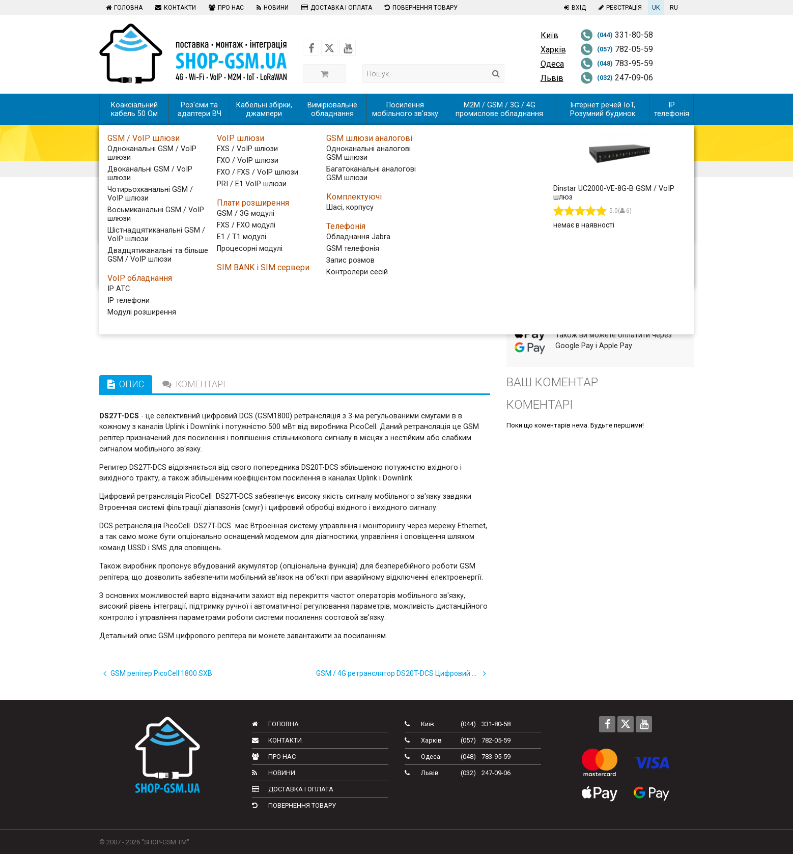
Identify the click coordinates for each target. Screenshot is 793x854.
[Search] (496, 73)
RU (674, 7)
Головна (123, 7)
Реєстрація (619, 7)
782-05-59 (616, 49)
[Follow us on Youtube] (347, 48)
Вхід (573, 7)
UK (656, 7)
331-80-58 (616, 35)
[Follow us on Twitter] (329, 48)
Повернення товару (420, 7)
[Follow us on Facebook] (311, 48)
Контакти (174, 7)
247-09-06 (616, 77)
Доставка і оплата (335, 7)
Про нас (225, 7)
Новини (271, 7)
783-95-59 (616, 63)
